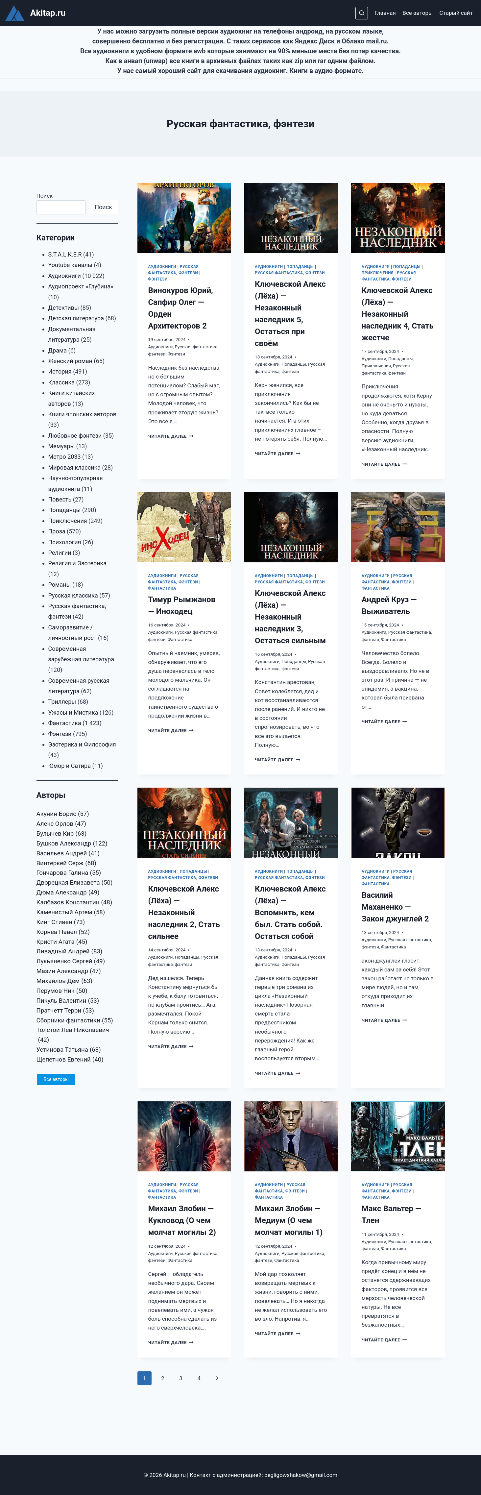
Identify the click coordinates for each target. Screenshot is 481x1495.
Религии (59, 552)
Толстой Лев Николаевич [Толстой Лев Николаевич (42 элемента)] (72, 1035)
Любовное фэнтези (75, 435)
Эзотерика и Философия (82, 744)
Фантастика (162, 588)
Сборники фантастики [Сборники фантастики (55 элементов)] (74, 1021)
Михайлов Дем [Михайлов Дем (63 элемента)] (64, 981)
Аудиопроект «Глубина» (80, 286)
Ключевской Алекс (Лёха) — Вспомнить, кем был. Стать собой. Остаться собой (290, 912)
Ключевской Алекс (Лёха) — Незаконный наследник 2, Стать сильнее (184, 912)
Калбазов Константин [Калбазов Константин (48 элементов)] (74, 903)
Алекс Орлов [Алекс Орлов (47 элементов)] (61, 824)
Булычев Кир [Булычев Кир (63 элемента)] (61, 834)
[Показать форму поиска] (361, 13)
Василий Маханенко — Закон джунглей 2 (395, 907)
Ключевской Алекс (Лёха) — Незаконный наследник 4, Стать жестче (398, 314)
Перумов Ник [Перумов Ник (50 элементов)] (61, 991)
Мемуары (61, 446)
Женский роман (70, 360)
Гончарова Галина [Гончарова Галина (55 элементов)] (68, 873)
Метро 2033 (64, 456)
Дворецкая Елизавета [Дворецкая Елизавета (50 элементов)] (74, 883)
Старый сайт (456, 13)
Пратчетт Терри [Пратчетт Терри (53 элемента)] (65, 1011)
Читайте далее (170, 436)
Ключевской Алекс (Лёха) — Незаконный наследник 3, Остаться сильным (290, 617)
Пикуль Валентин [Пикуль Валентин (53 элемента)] (67, 1001)
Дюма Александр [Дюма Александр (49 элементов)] (68, 893)
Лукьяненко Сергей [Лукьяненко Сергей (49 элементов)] (70, 962)
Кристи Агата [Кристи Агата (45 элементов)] (61, 942)
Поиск (44, 195)
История (60, 371)
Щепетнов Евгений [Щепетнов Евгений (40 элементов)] (70, 1060)
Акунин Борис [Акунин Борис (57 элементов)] (62, 814)
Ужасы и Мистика (73, 712)
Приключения (378, 273)
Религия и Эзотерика (77, 563)
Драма (57, 350)
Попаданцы (300, 266)
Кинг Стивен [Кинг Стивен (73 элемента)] (60, 922)
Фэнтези (158, 279)
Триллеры (62, 701)
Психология (64, 542)
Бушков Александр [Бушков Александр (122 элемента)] (72, 844)
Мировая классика (74, 467)
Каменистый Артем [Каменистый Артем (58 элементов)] (70, 913)
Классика (61, 382)
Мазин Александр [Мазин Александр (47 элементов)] (68, 971)
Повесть (60, 499)
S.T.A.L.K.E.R (65, 254)
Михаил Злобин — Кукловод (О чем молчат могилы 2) (182, 1220)
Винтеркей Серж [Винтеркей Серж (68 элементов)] (66, 864)
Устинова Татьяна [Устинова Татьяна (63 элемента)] (68, 1050)
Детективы (63, 307)
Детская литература (76, 318)
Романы (59, 584)
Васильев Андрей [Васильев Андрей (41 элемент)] (68, 854)
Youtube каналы (70, 264)
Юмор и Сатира (69, 765)
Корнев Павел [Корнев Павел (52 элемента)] (63, 932)
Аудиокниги (162, 266)
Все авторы (417, 13)
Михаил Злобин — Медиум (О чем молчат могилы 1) (289, 1220)
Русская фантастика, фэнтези (290, 273)
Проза (56, 531)
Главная (385, 13)
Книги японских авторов (82, 414)
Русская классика (73, 595)
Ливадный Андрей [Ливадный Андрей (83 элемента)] (69, 952)
